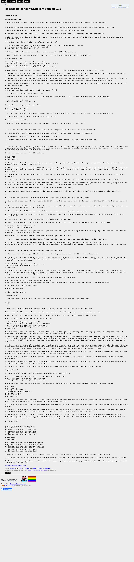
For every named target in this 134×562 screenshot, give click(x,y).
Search (20, 1)
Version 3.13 (11, 15)
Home (4, 1)
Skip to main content (8, 4)
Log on (120, 5)
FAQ (127, 7)
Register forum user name (117, 7)
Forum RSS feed (9, 555)
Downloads (11, 1)
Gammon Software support (18, 554)
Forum (27, 1)
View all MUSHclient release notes (15, 535)
